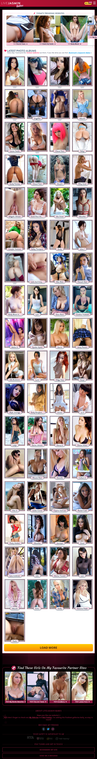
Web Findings (47, 711)
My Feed (86, 3)
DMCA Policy (76, 757)
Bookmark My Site (48, 743)
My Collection (33, 711)
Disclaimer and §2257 (88, 757)
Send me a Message (49, 749)
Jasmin (11, 3)
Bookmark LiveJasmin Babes (79, 46)
